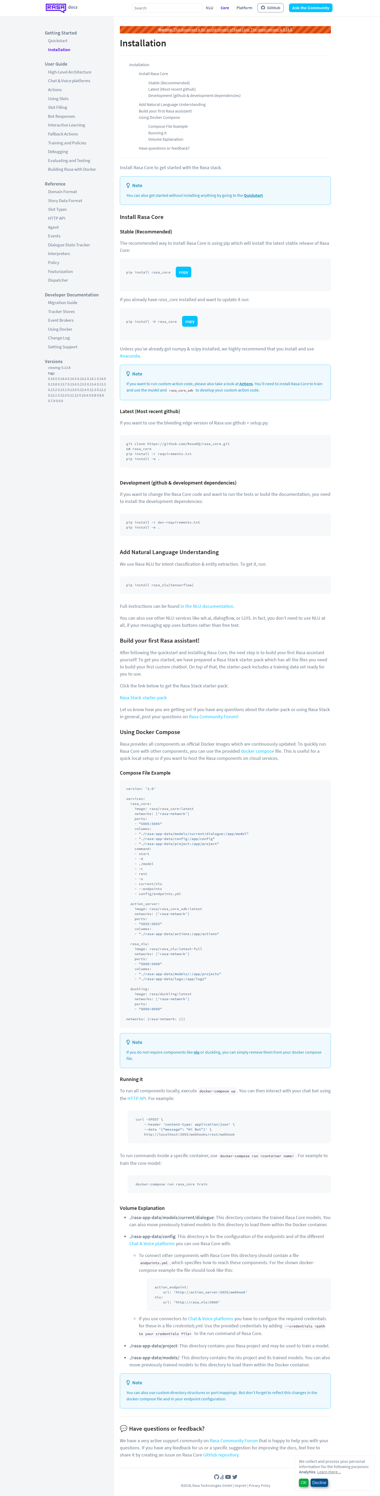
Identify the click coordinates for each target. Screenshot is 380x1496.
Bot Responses (61, 116)
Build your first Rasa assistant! (165, 111)
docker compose (257, 751)
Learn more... (329, 1471)
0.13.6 (72, 384)
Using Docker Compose (159, 117)
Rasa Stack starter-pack (143, 698)
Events (54, 236)
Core (225, 7)
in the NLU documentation (206, 606)
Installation (59, 49)
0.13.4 (91, 384)
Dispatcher (58, 280)
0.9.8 (92, 395)
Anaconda (130, 356)
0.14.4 (62, 378)
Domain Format (62, 191)
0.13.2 (52, 389)
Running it (157, 132)
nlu (197, 1052)
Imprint (240, 1485)
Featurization (60, 271)
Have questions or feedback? (164, 148)
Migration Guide (62, 302)
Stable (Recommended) (169, 82)
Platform (244, 7)
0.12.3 (91, 389)
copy (183, 272)
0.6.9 (59, 400)
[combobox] (167, 7)
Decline (319, 1482)
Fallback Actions (63, 134)
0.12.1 (52, 395)
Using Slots (58, 98)
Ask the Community (310, 8)
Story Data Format (65, 200)
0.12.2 (101, 389)
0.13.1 (62, 389)
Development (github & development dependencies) (194, 95)
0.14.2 (81, 378)
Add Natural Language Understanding (172, 104)
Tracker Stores (61, 311)
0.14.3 (72, 378)
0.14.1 (91, 378)
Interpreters (59, 253)
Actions (55, 89)
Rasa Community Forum (213, 716)
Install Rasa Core (153, 73)
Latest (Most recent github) (172, 89)
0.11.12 (73, 395)
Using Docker (60, 329)
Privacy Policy (259, 1485)
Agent (53, 227)
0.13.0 (72, 389)
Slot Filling (57, 107)
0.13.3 (101, 384)
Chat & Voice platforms (69, 81)
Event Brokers (61, 320)
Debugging (58, 151)
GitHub (270, 8)
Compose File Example (168, 126)
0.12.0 (62, 395)
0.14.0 (101, 378)
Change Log (59, 338)
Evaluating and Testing (69, 160)
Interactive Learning (66, 125)
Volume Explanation (165, 139)
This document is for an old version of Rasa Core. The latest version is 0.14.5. (225, 29)
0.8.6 (100, 395)
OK (304, 1482)
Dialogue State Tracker (69, 245)
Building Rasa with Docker (72, 169)
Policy (53, 262)
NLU (209, 7)
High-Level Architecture (69, 72)
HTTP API (56, 218)
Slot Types (57, 209)
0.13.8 (52, 384)
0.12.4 (81, 389)
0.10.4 (83, 395)
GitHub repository (220, 1455)
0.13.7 (62, 384)
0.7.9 (51, 400)
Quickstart (58, 40)
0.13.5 (81, 384)
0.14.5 (52, 378)
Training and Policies (67, 143)
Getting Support (63, 347)
